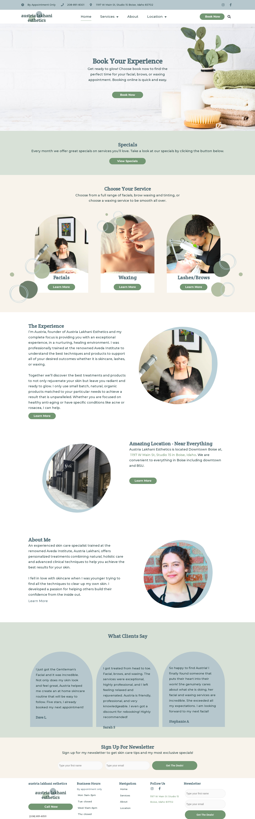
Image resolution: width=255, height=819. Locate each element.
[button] (229, 17)
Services (109, 16)
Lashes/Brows (194, 277)
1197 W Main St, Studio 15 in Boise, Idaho (163, 455)
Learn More (38, 601)
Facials (61, 277)
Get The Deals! (174, 765)
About (132, 17)
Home (86, 17)
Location (157, 16)
